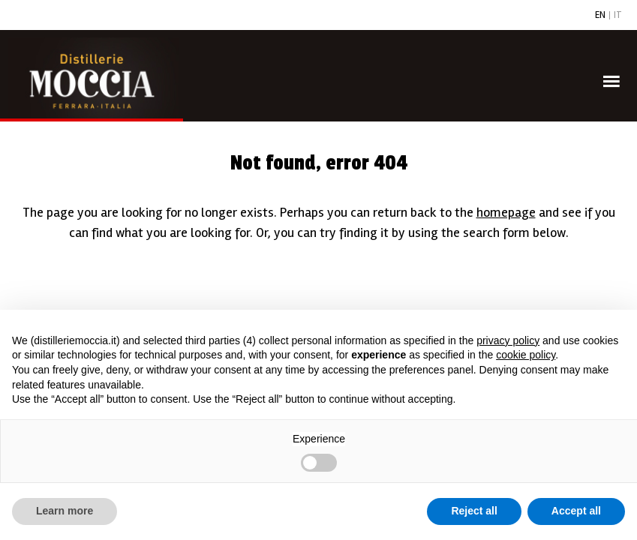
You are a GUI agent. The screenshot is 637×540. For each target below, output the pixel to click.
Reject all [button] (474, 511)
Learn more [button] (64, 511)
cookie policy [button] (525, 355)
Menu (614, 61)
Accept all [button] (576, 511)
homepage (506, 212)
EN (600, 15)
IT (618, 15)
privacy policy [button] (507, 340)
